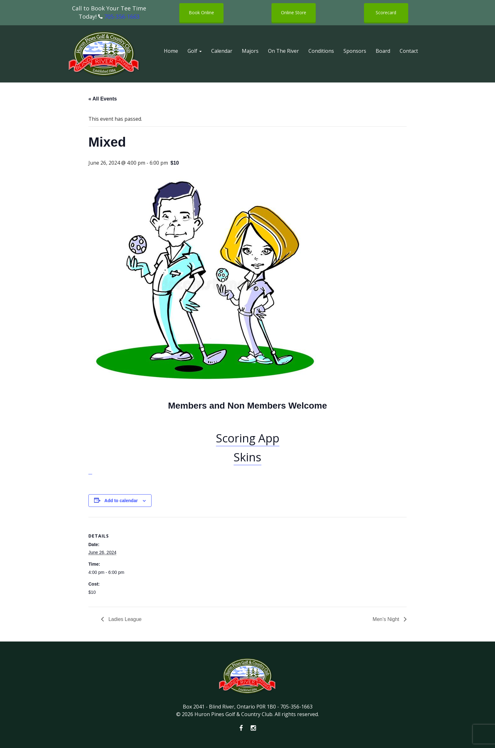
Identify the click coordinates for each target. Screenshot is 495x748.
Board (383, 50)
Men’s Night (387, 619)
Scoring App (247, 438)
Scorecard (386, 12)
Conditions (321, 50)
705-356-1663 (122, 16)
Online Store (293, 12)
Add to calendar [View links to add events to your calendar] (121, 500)
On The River (283, 50)
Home (171, 50)
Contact (409, 50)
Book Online (201, 12)
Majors (250, 50)
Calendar (221, 50)
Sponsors (354, 50)
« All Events (102, 98)
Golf (195, 50)
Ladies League (124, 619)
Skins (247, 457)
